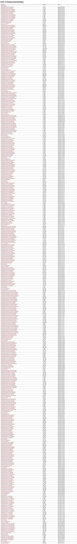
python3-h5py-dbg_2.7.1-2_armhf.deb (7, 499)
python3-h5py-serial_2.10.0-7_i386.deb (8, 393)
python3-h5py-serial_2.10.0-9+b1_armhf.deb (8, 313)
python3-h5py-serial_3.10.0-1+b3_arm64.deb (9, 130)
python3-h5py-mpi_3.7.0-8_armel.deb (7, 185)
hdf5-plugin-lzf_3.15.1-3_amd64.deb (7, 27)
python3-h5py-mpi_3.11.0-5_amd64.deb (8, 75)
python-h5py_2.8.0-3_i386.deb (6, 445)
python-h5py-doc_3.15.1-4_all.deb (7, 20)
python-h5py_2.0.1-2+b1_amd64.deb (7, 538)
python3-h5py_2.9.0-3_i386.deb (6, 429)
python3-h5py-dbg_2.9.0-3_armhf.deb (7, 419)
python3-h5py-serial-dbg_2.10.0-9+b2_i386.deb (9, 300)
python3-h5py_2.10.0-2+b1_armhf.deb (7, 404)
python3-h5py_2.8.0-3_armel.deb (7, 453)
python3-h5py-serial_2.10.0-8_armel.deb (8, 362)
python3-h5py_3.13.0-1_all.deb (6, 66)
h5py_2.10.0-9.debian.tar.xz (6, 339)
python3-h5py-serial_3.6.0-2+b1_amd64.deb (8, 236)
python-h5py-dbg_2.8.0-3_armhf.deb (7, 459)
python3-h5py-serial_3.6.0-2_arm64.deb (8, 253)
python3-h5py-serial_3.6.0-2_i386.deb (7, 259)
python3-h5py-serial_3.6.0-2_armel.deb (8, 244)
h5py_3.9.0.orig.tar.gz (4, 181)
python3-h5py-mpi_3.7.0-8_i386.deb (7, 198)
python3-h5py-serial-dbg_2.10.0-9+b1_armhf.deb (9, 315)
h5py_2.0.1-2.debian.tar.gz (5, 541)
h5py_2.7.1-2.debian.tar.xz (5, 521)
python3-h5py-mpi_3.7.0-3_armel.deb (7, 205)
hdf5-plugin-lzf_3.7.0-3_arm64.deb (7, 209)
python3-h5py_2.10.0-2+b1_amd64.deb (8, 401)
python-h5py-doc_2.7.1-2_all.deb (6, 514)
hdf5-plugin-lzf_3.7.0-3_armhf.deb (7, 211)
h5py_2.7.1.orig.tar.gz (4, 522)
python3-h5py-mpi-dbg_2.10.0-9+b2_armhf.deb (9, 293)
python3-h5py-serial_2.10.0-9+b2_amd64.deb (9, 298)
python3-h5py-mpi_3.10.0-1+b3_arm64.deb (8, 131)
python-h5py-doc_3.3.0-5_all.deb (6, 277)
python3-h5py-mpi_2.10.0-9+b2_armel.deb (8, 307)
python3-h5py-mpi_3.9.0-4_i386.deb (7, 176)
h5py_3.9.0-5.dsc (4, 157)
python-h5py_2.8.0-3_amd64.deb (7, 450)
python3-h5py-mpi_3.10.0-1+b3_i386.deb (8, 118)
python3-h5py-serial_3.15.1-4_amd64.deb (8, 14)
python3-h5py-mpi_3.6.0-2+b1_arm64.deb (8, 242)
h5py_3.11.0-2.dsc (4, 113)
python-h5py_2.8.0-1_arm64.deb (6, 490)
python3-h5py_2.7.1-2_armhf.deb (7, 497)
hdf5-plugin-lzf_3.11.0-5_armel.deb (7, 83)
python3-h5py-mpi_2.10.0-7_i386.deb (7, 394)
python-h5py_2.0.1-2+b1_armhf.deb (7, 536)
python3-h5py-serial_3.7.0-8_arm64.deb (8, 189)
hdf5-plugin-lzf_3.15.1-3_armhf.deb (7, 36)
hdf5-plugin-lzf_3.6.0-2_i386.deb (6, 258)
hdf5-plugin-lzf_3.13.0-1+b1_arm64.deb (8, 53)
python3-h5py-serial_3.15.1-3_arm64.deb (8, 33)
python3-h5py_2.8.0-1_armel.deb (7, 478)
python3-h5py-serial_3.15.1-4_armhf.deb (8, 11)
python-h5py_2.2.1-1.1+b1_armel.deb (7, 524)
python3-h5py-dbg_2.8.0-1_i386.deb (7, 469)
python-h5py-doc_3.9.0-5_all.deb (6, 155)
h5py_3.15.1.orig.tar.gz (5, 43)
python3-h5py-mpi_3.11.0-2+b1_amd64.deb (8, 98)
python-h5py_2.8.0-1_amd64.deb (7, 475)
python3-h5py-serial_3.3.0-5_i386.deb (7, 281)
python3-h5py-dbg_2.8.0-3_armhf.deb (7, 456)
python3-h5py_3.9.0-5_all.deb (6, 156)
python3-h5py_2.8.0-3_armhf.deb (7, 457)
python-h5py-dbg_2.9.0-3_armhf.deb (7, 420)
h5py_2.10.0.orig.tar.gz (5, 413)
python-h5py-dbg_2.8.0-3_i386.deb (7, 443)
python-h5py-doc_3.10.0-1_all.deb (7, 133)
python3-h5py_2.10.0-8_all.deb (6, 364)
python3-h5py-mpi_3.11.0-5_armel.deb (7, 84)
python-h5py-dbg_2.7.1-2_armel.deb (7, 501)
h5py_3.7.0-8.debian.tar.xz (5, 203)
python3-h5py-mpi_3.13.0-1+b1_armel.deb (8, 45)
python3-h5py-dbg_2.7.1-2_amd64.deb (8, 515)
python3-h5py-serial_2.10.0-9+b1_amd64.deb (9, 329)
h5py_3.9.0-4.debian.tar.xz (5, 179)
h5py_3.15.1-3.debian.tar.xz (6, 41)
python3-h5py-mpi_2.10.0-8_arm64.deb (8, 350)
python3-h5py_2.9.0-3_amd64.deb (7, 435)
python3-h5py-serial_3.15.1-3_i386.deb (8, 29)
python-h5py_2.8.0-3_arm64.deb (6, 465)
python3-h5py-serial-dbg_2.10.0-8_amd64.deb (9, 349)
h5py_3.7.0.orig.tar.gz (4, 243)
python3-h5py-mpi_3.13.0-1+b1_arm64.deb (8, 52)
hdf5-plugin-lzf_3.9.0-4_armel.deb (7, 161)
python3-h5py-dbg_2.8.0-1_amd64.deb (8, 474)
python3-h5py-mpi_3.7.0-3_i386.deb (7, 217)
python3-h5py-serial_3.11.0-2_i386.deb (8, 109)
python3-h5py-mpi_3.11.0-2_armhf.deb (8, 105)
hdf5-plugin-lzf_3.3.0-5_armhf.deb (7, 267)
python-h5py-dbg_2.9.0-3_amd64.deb (7, 434)
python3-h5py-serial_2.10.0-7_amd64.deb (8, 385)
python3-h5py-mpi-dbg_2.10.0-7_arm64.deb (8, 377)
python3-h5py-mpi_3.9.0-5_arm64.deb (7, 140)
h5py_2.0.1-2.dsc (4, 540)
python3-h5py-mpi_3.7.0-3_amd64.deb (7, 220)
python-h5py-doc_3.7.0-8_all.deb (6, 195)
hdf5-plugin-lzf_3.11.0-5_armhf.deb (7, 82)
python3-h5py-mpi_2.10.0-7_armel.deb (7, 372)
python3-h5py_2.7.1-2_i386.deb (6, 505)
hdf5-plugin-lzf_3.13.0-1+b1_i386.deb (7, 50)
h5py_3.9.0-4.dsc (4, 180)
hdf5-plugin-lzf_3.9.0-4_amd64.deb (7, 172)
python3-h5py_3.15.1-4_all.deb (6, 21)
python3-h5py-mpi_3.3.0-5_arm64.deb (7, 284)
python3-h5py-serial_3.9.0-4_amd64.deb (8, 170)
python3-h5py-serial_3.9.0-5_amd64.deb (8, 153)
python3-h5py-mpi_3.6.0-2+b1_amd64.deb (8, 237)
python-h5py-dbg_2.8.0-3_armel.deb (7, 451)
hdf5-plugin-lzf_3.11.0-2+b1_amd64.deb (8, 97)
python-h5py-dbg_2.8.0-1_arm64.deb (7, 491)
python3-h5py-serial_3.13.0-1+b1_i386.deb (8, 49)
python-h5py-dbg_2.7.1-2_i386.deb (7, 508)
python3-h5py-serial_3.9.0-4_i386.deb (7, 178)
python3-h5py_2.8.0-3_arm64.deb (7, 460)
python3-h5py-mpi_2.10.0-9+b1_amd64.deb (8, 324)
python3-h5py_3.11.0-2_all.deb (6, 107)
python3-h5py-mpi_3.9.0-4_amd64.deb (7, 171)
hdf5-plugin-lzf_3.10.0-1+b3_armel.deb (7, 122)
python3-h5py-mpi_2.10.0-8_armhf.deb (8, 341)
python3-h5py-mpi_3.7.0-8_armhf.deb (7, 188)
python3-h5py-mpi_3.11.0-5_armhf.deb (8, 81)
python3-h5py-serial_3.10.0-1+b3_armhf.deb (8, 116)
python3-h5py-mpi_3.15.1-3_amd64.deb (8, 25)
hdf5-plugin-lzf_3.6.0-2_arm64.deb (7, 251)
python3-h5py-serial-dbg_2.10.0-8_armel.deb (9, 363)
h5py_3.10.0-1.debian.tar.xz (6, 137)
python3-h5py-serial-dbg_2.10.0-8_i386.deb (8, 355)
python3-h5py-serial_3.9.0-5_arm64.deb (8, 138)
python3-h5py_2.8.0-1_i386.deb (6, 468)
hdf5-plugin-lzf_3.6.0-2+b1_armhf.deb (7, 229)
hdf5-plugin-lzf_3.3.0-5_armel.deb (7, 270)
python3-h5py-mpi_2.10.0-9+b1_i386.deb (8, 323)
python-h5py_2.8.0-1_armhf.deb (6, 485)
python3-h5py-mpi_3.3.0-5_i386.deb (7, 278)
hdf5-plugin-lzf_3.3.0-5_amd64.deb (7, 276)
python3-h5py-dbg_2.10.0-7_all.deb (7, 389)
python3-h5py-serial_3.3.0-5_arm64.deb (8, 283)
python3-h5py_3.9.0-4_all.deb (6, 174)
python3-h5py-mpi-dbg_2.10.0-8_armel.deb (8, 361)
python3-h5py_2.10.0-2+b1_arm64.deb (8, 408)
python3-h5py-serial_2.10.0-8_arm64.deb (8, 353)
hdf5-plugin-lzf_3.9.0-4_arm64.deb (7, 163)
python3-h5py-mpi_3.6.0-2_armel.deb (7, 245)
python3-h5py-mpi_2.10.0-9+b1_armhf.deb (8, 314)
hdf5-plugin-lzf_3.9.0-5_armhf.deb (7, 141)
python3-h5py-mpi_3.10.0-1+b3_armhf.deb (8, 115)
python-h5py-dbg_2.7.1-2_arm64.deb (7, 509)
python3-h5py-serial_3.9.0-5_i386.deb (7, 145)
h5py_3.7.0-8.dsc (4, 202)
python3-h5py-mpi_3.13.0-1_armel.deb (7, 61)
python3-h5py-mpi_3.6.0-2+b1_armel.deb (8, 227)
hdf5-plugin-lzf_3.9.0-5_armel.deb (7, 150)
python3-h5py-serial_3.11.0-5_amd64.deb (8, 74)
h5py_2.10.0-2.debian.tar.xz (6, 411)
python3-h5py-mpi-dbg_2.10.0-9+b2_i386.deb (9, 299)
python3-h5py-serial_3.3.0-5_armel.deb (8, 268)
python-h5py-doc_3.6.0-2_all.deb (6, 261)
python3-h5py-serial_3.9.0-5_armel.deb (8, 148)
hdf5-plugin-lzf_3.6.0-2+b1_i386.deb (7, 233)
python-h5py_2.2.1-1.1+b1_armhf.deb (7, 525)
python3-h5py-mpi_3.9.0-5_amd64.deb (7, 149)
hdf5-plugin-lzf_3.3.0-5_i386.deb (6, 282)
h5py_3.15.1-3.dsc (4, 42)
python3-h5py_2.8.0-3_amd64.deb (7, 449)
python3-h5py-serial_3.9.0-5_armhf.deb (8, 142)
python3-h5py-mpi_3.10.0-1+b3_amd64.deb (8, 125)
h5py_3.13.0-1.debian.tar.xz (6, 69)
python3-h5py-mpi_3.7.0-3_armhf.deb (7, 212)
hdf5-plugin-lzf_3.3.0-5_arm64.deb (7, 285)
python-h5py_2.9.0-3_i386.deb (6, 430)
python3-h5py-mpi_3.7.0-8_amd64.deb (7, 196)
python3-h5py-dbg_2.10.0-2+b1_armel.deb (8, 398)
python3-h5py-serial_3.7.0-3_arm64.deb (8, 210)
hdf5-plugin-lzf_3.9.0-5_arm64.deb (7, 139)
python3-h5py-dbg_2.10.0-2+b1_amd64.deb (8, 402)
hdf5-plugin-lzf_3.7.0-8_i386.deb (6, 200)
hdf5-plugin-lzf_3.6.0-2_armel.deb (7, 246)
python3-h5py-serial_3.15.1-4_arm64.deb (8, 17)
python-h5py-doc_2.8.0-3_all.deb (6, 461)
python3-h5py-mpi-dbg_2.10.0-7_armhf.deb (8, 380)
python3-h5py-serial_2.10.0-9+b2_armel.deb (8, 305)
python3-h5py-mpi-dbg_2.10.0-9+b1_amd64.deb (9, 326)
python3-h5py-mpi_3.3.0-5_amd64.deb (7, 275)
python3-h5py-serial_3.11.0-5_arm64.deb (8, 70)
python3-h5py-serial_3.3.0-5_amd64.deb (8, 274)
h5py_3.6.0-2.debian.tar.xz (5, 265)
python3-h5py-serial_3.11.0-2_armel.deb (8, 101)
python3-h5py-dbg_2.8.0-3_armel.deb (7, 454)
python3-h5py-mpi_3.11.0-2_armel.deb (7, 100)
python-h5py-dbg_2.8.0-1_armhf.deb (7, 484)
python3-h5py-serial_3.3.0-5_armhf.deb (8, 273)
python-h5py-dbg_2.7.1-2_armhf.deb (7, 498)
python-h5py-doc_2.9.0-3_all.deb (6, 437)
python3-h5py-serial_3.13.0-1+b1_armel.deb (8, 46)
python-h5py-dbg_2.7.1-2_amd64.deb (7, 516)
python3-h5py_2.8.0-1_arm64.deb (7, 488)
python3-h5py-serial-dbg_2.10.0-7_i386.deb (8, 395)
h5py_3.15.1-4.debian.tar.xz (6, 22)
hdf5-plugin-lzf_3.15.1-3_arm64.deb (7, 34)
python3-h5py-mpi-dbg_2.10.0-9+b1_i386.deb (9, 330)
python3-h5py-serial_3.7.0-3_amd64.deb (8, 218)
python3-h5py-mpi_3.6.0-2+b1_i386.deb (8, 234)
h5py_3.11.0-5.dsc (4, 90)
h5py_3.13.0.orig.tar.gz (5, 67)
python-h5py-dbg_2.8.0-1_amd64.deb (7, 476)
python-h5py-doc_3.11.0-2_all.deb (7, 108)
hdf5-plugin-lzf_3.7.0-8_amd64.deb (7, 197)
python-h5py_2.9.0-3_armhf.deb (6, 421)
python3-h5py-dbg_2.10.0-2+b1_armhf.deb (8, 403)
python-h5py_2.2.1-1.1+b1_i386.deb (7, 530)
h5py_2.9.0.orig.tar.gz (4, 441)
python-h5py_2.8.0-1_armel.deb (6, 481)
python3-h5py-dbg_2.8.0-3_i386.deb (7, 442)
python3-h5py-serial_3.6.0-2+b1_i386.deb (8, 235)
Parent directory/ (4, 5)
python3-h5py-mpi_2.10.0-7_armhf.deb (8, 381)
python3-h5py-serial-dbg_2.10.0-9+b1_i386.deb (9, 328)
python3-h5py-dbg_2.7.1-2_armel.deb (7, 502)
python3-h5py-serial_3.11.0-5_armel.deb (8, 85)
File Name (3, 4)
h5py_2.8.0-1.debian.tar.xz (5, 492)
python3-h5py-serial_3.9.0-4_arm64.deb (8, 164)
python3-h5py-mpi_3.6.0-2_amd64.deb (7, 260)
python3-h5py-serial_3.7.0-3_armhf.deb (8, 213)
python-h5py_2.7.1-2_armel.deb (6, 500)
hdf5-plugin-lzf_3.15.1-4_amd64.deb (7, 13)
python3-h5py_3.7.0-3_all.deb (6, 221)
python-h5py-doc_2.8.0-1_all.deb (6, 489)
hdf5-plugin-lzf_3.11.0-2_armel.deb (7, 99)
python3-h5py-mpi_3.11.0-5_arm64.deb (8, 73)
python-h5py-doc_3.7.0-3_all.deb (6, 222)
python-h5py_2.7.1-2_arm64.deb (6, 513)
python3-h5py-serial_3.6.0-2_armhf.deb (8, 250)
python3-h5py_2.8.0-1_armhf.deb (7, 483)
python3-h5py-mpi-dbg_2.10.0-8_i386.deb (8, 356)
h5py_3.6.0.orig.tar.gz (4, 266)
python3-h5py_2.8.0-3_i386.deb (6, 444)
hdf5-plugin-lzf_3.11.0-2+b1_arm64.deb (8, 93)
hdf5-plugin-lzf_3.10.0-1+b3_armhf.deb (7, 117)
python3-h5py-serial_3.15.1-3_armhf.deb (8, 37)
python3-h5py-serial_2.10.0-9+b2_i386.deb (8, 301)
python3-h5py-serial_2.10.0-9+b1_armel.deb (8, 317)
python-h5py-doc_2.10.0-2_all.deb (7, 410)
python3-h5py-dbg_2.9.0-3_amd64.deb (8, 436)
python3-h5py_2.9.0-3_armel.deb (7, 417)
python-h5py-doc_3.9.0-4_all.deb (6, 173)
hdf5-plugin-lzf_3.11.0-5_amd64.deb (7, 76)
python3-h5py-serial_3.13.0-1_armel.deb (8, 62)
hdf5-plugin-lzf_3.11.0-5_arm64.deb (7, 72)
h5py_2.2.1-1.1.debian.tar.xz (6, 532)
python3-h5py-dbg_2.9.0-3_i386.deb (7, 428)
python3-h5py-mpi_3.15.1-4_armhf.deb (8, 10)
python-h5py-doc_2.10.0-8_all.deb (7, 365)
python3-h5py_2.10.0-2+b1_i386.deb (7, 405)
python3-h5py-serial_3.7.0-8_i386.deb (7, 201)
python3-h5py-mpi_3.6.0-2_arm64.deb (7, 252)
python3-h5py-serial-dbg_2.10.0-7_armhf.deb (9, 386)
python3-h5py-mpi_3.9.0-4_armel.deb (7, 162)
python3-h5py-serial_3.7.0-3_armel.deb (8, 204)
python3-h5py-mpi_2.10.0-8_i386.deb (7, 357)
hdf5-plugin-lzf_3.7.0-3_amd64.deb (7, 219)
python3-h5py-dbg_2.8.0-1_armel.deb (7, 477)
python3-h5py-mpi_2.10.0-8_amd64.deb (8, 347)
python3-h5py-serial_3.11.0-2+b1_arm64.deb (9, 92)
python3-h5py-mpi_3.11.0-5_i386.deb (7, 89)
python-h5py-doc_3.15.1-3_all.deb (7, 38)
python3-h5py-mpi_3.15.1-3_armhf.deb (8, 35)
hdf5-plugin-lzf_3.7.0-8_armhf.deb (7, 187)
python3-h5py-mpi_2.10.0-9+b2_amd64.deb (8, 297)
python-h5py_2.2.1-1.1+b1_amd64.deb (7, 531)
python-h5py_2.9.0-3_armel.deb (6, 418)
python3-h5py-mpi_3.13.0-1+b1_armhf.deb (8, 57)
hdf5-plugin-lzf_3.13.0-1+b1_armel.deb (7, 44)
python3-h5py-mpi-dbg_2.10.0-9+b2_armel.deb (9, 304)
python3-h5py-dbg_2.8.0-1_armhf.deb (7, 482)
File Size (44, 4)
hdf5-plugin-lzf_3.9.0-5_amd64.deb (7, 154)
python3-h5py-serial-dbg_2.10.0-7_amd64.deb (9, 379)
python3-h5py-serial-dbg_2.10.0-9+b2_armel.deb (9, 306)
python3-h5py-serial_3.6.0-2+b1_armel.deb (8, 226)
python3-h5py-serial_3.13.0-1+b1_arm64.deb (9, 51)
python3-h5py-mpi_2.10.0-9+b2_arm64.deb (8, 309)
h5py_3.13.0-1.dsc (4, 68)
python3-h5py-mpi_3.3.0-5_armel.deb (7, 269)
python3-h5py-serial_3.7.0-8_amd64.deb (8, 193)
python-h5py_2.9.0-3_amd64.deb (7, 433)
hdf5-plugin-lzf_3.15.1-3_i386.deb (7, 28)
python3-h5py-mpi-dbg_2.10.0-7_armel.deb (8, 370)
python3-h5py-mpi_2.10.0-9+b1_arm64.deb (8, 333)
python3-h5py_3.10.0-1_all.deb (6, 132)
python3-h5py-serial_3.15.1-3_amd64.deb (8, 26)
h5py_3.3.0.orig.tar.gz (4, 289)
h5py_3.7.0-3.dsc (4, 225)
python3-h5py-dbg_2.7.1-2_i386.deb (7, 506)
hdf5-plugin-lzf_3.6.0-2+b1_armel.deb (7, 228)
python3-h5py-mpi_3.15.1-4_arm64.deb (8, 18)
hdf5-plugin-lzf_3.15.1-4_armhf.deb (7, 12)
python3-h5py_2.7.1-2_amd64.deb (7, 517)
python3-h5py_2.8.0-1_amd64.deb (7, 473)
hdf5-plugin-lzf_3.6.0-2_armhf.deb (7, 249)
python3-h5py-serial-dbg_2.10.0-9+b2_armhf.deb (9, 292)
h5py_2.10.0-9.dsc (4, 340)
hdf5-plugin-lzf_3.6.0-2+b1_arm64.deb (7, 241)
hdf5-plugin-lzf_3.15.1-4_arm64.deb (7, 19)
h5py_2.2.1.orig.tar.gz (4, 534)
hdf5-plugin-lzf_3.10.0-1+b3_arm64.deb (8, 129)
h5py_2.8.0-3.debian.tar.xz (5, 466)
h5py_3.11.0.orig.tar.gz (5, 114)
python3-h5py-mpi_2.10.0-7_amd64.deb (8, 384)
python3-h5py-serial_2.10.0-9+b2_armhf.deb (8, 291)
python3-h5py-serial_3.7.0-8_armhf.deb (8, 186)
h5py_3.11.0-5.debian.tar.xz (6, 91)
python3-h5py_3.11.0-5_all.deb (6, 77)
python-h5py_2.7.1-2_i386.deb (6, 507)
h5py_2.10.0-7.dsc (4, 397)
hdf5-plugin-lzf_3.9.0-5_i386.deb (6, 146)
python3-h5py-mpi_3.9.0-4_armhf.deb (7, 169)
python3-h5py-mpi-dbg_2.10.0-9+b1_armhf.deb (9, 316)
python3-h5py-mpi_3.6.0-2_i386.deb (7, 257)
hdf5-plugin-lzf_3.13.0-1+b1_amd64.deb (8, 59)
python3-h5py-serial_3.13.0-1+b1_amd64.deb (9, 60)
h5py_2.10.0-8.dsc (4, 369)
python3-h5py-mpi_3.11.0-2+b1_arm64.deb (8, 94)
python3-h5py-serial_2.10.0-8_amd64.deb (8, 346)
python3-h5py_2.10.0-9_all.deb (6, 338)
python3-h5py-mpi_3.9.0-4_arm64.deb (7, 165)
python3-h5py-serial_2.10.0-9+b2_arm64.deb (9, 308)
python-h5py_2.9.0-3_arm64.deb (6, 425)
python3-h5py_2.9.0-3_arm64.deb (7, 427)
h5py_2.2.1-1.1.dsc (4, 533)
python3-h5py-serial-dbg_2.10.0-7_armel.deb (9, 371)
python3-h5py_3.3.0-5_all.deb (6, 280)
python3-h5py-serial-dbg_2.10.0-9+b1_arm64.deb (9, 332)
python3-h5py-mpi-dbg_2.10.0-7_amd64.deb (8, 387)
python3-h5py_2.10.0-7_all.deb (6, 388)
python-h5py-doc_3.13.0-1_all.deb (7, 65)
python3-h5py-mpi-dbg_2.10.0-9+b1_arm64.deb (9, 331)
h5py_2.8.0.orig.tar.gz (4, 493)
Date (59, 4)
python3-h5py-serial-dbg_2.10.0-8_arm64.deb (9, 354)
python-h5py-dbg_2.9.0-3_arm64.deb (7, 426)
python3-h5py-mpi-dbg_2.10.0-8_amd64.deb (8, 348)
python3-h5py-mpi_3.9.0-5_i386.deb (7, 147)
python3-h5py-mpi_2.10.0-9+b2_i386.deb (8, 302)
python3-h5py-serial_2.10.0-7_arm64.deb (8, 374)
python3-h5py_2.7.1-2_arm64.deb (7, 512)
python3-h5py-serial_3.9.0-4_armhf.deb (8, 166)
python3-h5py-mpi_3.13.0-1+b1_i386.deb (8, 48)
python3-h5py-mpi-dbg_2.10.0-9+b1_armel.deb (9, 321)
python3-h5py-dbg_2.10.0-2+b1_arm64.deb (8, 409)
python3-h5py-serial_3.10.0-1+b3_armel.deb (8, 124)
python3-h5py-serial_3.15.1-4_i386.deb (8, 9)
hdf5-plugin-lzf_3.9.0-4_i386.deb (6, 177)
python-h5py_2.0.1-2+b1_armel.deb (7, 537)
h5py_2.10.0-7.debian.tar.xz (6, 396)
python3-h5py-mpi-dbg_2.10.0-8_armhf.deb (8, 345)
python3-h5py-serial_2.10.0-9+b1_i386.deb (8, 322)
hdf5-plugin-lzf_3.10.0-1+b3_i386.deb (7, 121)
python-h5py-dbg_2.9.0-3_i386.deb (7, 432)
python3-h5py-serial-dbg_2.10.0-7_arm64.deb (9, 378)
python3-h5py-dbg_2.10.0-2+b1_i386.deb (8, 406)
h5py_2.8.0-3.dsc (4, 467)
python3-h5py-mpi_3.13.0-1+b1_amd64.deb (8, 58)
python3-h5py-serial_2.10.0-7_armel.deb (8, 373)
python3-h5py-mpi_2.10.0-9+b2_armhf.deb (8, 290)
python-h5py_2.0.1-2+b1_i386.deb (7, 539)
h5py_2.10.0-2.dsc (4, 412)
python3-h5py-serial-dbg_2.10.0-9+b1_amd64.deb (9, 325)
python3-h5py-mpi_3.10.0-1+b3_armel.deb (8, 123)
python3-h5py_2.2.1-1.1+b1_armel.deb (7, 523)
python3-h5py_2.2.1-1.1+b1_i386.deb (7, 529)
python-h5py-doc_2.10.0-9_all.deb (7, 337)
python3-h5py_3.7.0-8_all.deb (6, 194)
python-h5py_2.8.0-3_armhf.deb (6, 458)
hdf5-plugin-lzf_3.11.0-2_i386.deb (7, 106)
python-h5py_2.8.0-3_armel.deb (6, 452)
